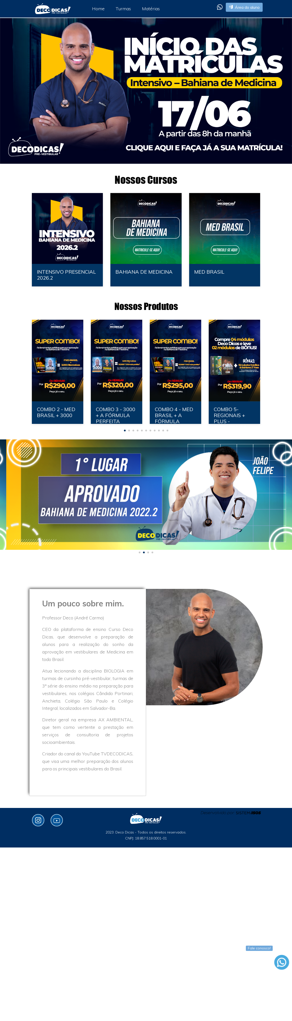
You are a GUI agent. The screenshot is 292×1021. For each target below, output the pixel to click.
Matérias (151, 8)
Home (98, 8)
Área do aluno (244, 7)
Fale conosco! (259, 948)
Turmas (123, 8)
